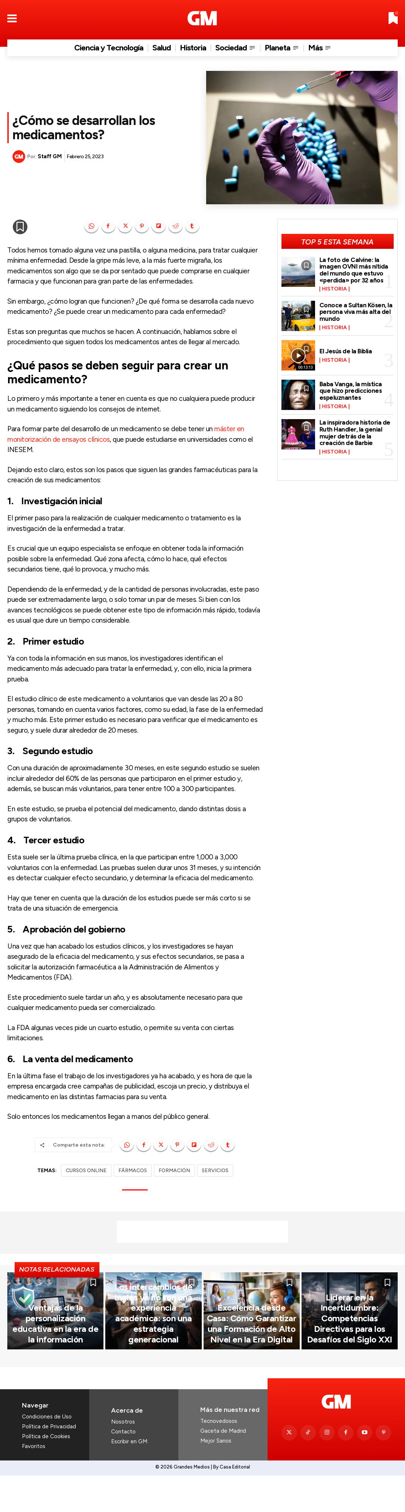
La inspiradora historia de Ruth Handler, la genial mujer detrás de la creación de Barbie (354, 433)
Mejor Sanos (215, 1478)
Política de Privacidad (49, 1464)
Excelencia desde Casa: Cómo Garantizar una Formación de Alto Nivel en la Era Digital (251, 1365)
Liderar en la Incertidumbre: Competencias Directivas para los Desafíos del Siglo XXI (349, 1365)
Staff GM (49, 156)
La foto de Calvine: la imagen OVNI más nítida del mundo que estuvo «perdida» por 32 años (353, 270)
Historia (334, 289)
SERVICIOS (215, 1170)
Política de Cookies (46, 1474)
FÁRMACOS (132, 1170)
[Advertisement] (202, 1232)
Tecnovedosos (218, 1458)
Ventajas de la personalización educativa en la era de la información (55, 1370)
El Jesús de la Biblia (345, 351)
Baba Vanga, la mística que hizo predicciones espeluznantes (350, 390)
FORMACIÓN (174, 1170)
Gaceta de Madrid (223, 1468)
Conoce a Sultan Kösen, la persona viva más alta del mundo (356, 311)
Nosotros (123, 1459)
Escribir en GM (129, 1478)
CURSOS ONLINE (86, 1170)
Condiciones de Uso (47, 1454)
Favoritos (33, 1484)
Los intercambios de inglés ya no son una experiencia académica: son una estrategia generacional (153, 1365)
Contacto (123, 1469)
